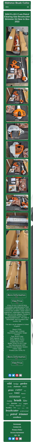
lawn (7, 415)
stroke (9, 387)
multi (24, 386)
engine (25, 403)
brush (17, 400)
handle (11, 393)
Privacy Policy (17, 430)
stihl (9, 383)
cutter (18, 389)
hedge (15, 384)
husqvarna (18, 405)
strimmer (14, 396)
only (27, 408)
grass (11, 390)
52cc (25, 400)
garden (23, 383)
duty (25, 390)
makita (8, 403)
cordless (17, 417)
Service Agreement (17, 432)
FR (19, 435)
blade (24, 405)
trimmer (23, 414)
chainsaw (17, 386)
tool (17, 393)
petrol (13, 414)
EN (15, 435)
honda (23, 408)
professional (24, 411)
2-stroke (9, 401)
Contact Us (17, 427)
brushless (9, 408)
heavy (20, 403)
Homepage (17, 424)
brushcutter (12, 410)
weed (23, 397)
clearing (11, 405)
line (15, 408)
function (14, 403)
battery (19, 408)
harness (23, 393)
